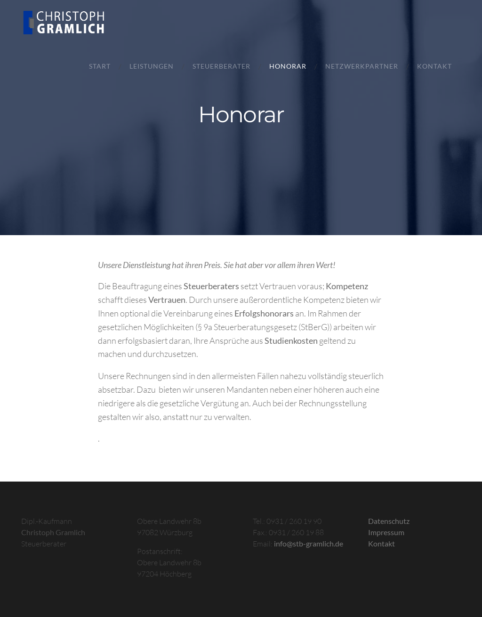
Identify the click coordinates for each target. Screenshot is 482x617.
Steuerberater (221, 66)
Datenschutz (389, 520)
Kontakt (434, 66)
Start (100, 66)
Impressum (386, 532)
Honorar (287, 66)
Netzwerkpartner (361, 66)
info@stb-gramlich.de (308, 543)
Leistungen (151, 66)
